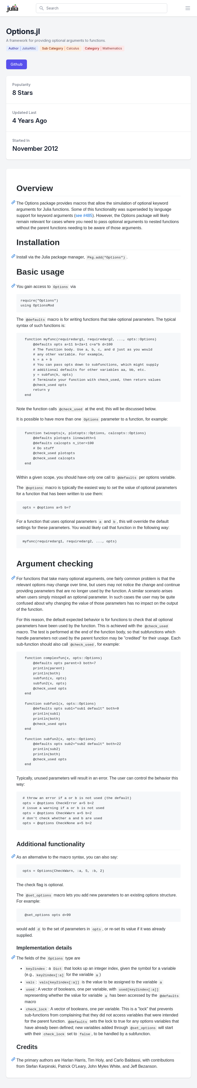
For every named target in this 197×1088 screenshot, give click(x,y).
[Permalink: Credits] (13, 1059)
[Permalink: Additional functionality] (13, 856)
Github (17, 64)
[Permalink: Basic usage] (13, 286)
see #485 (83, 215)
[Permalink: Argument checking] (13, 578)
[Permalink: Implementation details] (13, 957)
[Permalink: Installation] (13, 256)
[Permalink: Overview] (13, 202)
